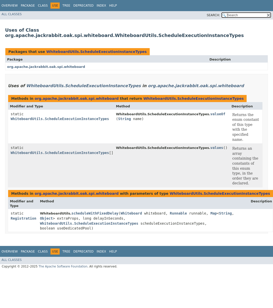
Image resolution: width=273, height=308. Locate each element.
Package (28, 5)
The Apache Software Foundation (63, 266)
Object (46, 218)
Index (101, 5)
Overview (10, 5)
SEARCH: (213, 15)
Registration (23, 218)
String (124, 119)
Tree (66, 5)
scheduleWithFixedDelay (95, 213)
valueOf (217, 114)
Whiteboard (131, 213)
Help (113, 5)
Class (43, 5)
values (216, 148)
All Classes (12, 14)
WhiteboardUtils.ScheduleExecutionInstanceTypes (96, 52)
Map (213, 213)
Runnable (178, 213)
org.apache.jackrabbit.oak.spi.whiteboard (46, 67)
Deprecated (83, 5)
